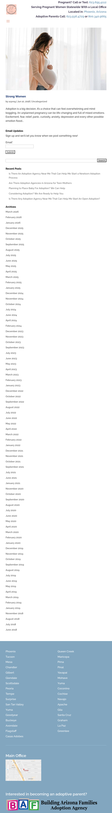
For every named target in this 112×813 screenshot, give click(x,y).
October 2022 (13, 396)
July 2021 (11, 472)
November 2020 (14, 488)
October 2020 (13, 494)
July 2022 (11, 412)
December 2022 (14, 391)
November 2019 (14, 553)
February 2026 (14, 217)
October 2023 (13, 342)
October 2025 (13, 239)
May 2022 (11, 423)
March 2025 (12, 277)
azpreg (12, 101)
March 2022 (12, 434)
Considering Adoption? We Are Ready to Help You (36, 193)
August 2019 (12, 570)
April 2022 (11, 429)
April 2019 (11, 591)
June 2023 (11, 358)
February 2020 (14, 537)
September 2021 (15, 466)
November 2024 (14, 298)
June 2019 (11, 581)
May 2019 (11, 586)
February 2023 (13, 380)
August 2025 (12, 250)
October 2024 (13, 304)
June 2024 (11, 315)
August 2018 (12, 619)
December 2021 (14, 450)
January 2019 (13, 608)
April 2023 (11, 369)
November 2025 (14, 233)
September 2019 (15, 564)
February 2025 (13, 282)
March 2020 (12, 532)
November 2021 (14, 456)
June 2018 (11, 629)
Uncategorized (39, 101)
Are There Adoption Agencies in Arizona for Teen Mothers (40, 183)
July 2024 (11, 309)
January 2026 (13, 222)
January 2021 (13, 483)
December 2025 (14, 228)
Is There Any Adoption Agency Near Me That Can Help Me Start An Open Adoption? (54, 198)
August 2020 (13, 505)
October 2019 (13, 559)
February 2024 (13, 325)
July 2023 (11, 353)
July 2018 (11, 624)
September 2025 (15, 244)
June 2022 (11, 418)
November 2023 (14, 336)
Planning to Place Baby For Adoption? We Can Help (37, 188)
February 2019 (13, 602)
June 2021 (11, 477)
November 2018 (14, 613)
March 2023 (12, 374)
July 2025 (11, 255)
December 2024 (14, 293)
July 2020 (11, 510)
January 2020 (13, 543)
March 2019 (12, 597)
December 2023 (14, 331)
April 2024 (11, 320)
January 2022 (13, 445)
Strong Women (16, 96)
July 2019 (11, 575)
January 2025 (13, 287)
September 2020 (15, 499)
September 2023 (15, 347)
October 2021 (13, 461)
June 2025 (11, 260)
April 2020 (11, 526)
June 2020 (11, 515)
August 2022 (12, 407)
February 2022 (13, 439)
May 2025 (11, 266)
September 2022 (15, 401)
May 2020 (11, 521)
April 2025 (11, 271)
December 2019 (14, 548)
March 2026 (12, 211)
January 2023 (13, 385)
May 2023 (11, 363)
